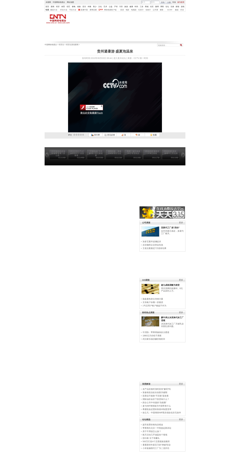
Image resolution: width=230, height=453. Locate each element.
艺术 (105, 7)
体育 (63, 7)
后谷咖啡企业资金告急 (153, 245)
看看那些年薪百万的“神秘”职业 (157, 445)
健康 (131, 7)
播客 (161, 10)
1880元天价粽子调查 (152, 335)
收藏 (153, 135)
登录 (163, 2)
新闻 (52, 7)
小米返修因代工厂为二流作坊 (156, 448)
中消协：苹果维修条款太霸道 (156, 332)
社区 (152, 7)
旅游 (126, 7)
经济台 (61, 45)
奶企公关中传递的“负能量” (154, 402)
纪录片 (141, 10)
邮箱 (177, 7)
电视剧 (133, 10)
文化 (100, 7)
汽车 (121, 7)
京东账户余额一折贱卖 (153, 302)
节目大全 (72, 10)
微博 (157, 7)
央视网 (48, 2)
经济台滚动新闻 (72, 45)
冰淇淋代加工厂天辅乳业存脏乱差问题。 (172, 325)
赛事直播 (93, 10)
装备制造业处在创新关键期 (155, 392)
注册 (169, 2)
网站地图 (70, 2)
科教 (89, 7)
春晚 (73, 7)
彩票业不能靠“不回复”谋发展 (156, 396)
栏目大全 (63, 10)
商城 (146, 7)
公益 (110, 7)
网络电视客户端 (110, 10)
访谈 (172, 7)
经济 (58, 7)
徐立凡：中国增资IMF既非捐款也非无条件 (162, 412)
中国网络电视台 (59, 2)
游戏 (182, 7)
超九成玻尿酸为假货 (170, 285)
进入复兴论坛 (120, 58)
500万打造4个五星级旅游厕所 (156, 441)
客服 (174, 2)
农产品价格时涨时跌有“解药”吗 (157, 389)
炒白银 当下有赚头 (151, 438)
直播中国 (84, 10)
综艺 (68, 7)
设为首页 (180, 2)
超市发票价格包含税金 (153, 424)
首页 (47, 7)
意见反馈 (109, 135)
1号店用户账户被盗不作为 (154, 305)
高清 (122, 10)
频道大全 (53, 10)
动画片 (148, 10)
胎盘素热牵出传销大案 (153, 299)
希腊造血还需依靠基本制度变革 (157, 409)
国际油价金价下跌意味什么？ (156, 399)
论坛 (167, 7)
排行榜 (95, 135)
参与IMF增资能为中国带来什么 (157, 406)
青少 (95, 7)
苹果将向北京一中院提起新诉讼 (157, 428)
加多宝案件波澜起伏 (152, 241)
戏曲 (79, 7)
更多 (181, 222)
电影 (127, 10)
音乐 (84, 7)
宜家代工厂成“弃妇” (170, 227)
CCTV (169, 10)
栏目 (182, 10)
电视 (47, 10)
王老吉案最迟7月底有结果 (154, 248)
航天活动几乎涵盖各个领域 (155, 435)
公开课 (155, 10)
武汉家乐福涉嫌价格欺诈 (154, 339)
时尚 (136, 7)
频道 (177, 10)
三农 (141, 7)
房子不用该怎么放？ (152, 431)
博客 (162, 7)
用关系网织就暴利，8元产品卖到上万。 (172, 289)
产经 (116, 7)
